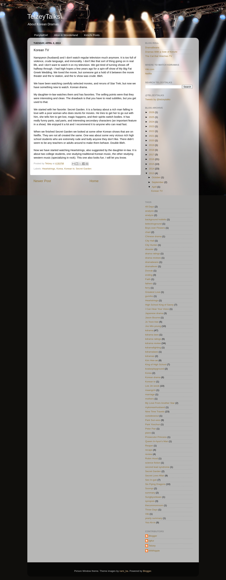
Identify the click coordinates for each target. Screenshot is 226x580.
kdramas (150, 356)
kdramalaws (151, 351)
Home (94, 181)
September (158, 182)
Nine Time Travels (155, 411)
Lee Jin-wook (152, 386)
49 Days (149, 206)
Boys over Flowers (155, 228)
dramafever (151, 266)
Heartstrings (48, 168)
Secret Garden (83, 168)
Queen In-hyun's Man (156, 441)
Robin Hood (151, 458)
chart (148, 232)
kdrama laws (152, 334)
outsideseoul (152, 415)
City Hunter (151, 245)
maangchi (150, 390)
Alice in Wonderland (66, 35)
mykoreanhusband (155, 407)
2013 (152, 173)
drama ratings (152, 253)
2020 (152, 140)
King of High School (156, 364)
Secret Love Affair (154, 475)
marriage (150, 394)
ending (149, 275)
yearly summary (153, 518)
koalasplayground (154, 368)
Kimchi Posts (92, 35)
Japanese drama (154, 313)
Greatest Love (152, 292)
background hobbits (155, 219)
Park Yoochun (152, 424)
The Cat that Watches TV (158, 56)
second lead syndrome (157, 467)
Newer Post (42, 181)
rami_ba (124, 571)
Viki (147, 514)
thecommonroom (154, 505)
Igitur (151, 540)
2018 (152, 150)
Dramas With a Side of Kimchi (161, 51)
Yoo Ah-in (150, 522)
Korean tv (69, 168)
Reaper (149, 445)
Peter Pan (150, 428)
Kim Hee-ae (151, 360)
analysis (149, 211)
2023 (152, 126)
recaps (149, 450)
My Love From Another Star (160, 403)
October (156, 177)
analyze (149, 215)
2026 (152, 112)
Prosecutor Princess (156, 437)
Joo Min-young (153, 326)
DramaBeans (152, 47)
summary (150, 492)
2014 (152, 168)
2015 (152, 164)
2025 (152, 117)
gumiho (149, 296)
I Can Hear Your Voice (157, 309)
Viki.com (149, 69)
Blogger (153, 536)
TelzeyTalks (43, 16)
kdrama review (153, 343)
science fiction (152, 462)
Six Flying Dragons (155, 484)
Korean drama (153, 377)
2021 (152, 135)
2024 (152, 121)
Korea (59, 168)
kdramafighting (153, 347)
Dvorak (149, 270)
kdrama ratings (153, 339)
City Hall (149, 240)
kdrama (149, 330)
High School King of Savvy (159, 304)
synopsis (150, 501)
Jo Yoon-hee (152, 321)
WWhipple (154, 550)
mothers (149, 398)
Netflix (148, 73)
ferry (147, 287)
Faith (148, 279)
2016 (152, 159)
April (154, 186)
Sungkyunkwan (153, 497)
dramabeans (152, 262)
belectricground (153, 223)
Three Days (151, 509)
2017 (152, 154)
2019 (152, 145)
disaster (149, 249)
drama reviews (153, 257)
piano (148, 432)
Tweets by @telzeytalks (157, 99)
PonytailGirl (41, 35)
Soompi (149, 488)
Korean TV (157, 191)
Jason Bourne (152, 317)
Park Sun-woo (152, 420)
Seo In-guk (151, 480)
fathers (149, 283)
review (148, 454)
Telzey (152, 545)
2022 (152, 131)
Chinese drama (153, 236)
